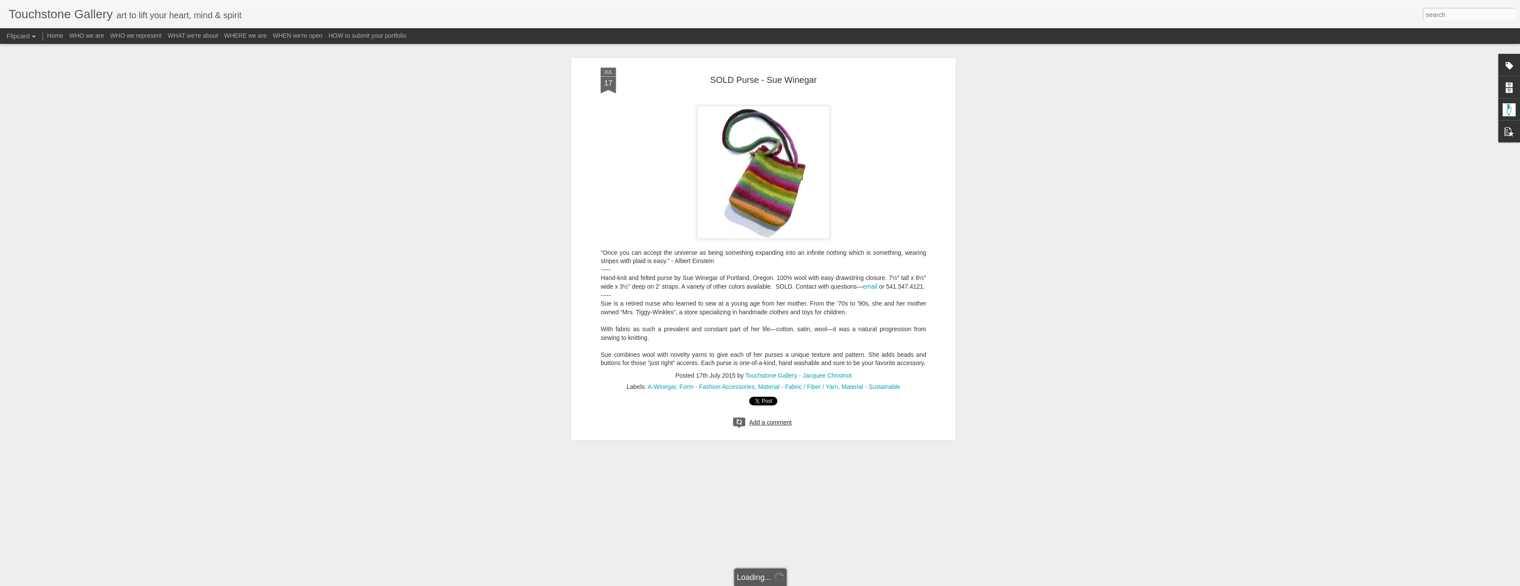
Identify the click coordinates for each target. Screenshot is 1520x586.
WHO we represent (136, 35)
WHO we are (86, 35)
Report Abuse (812, 581)
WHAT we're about (193, 35)
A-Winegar (662, 332)
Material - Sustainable (871, 332)
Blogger (787, 581)
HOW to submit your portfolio (368, 35)
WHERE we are (245, 35)
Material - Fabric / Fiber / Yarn (798, 332)
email (870, 232)
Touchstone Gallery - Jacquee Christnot (798, 321)
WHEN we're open (297, 35)
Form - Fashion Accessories (717, 332)
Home (55, 35)
